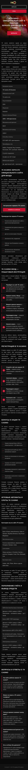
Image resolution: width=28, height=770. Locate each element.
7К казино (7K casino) (18, 767)
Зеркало (14, 6)
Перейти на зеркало (14, 209)
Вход (14, 11)
